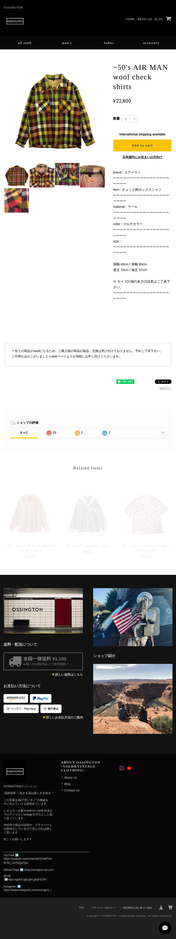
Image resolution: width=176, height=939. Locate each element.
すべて (24, 432)
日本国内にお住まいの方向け (142, 157)
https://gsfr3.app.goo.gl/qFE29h (27, 879)
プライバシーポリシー (103, 907)
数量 (116, 118)
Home (130, 19)
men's (67, 43)
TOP (81, 907)
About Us (144, 19)
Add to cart (142, 145)
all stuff (25, 43)
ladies (109, 43)
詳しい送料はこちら (69, 674)
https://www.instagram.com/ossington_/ (27, 890)
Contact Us (71, 790)
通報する (164, 388)
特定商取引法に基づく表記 (137, 907)
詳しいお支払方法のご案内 (64, 717)
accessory (151, 43)
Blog (159, 19)
